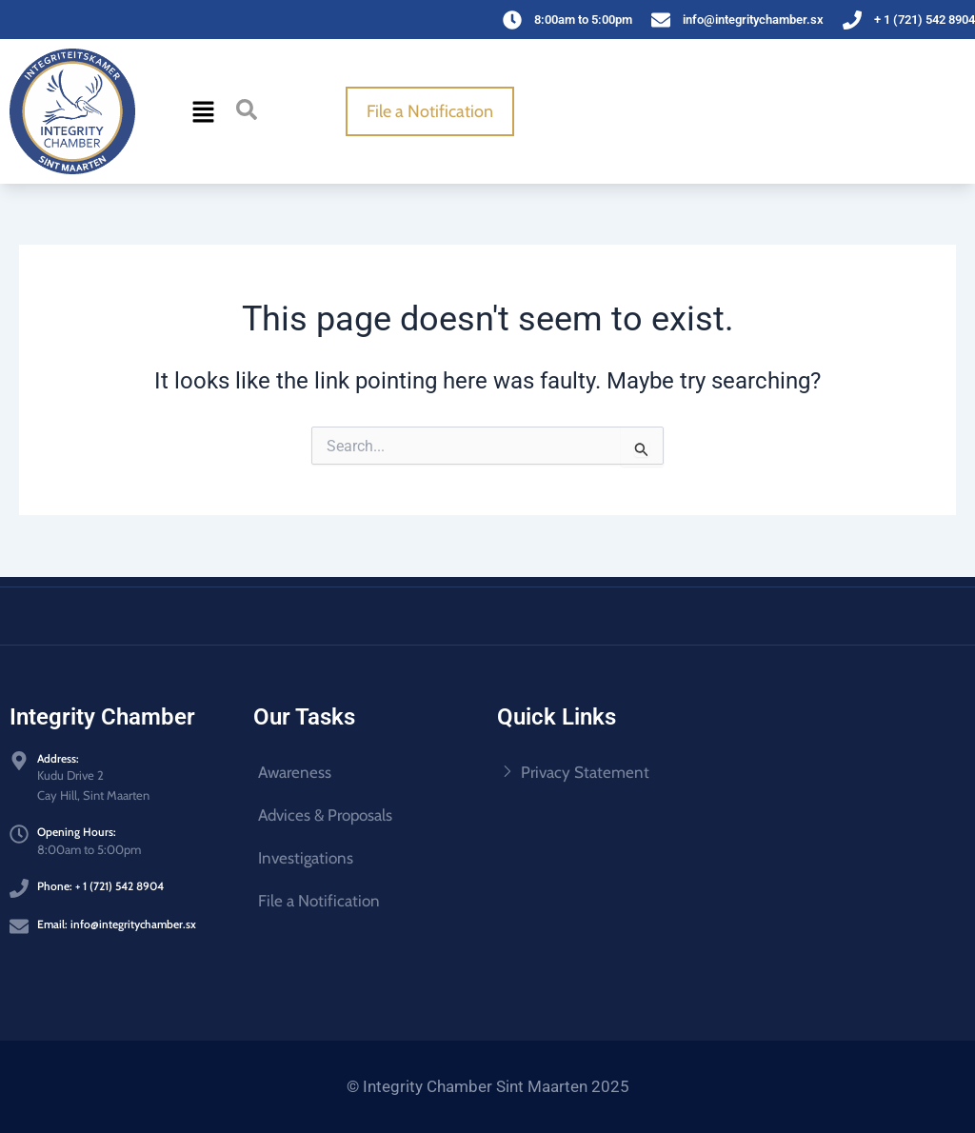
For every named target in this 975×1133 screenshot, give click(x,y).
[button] (203, 111)
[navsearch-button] (247, 109)
